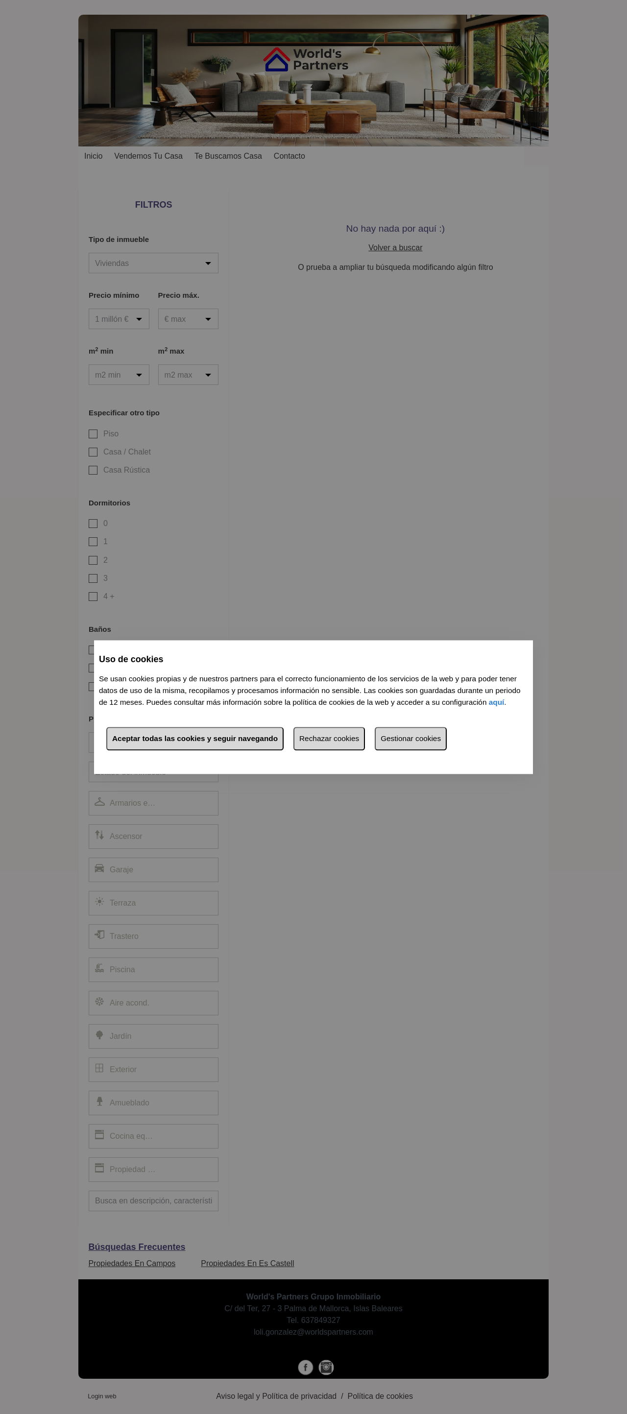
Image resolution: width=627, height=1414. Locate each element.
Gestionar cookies (411, 738)
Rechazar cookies (329, 738)
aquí (497, 702)
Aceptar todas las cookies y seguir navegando (195, 738)
